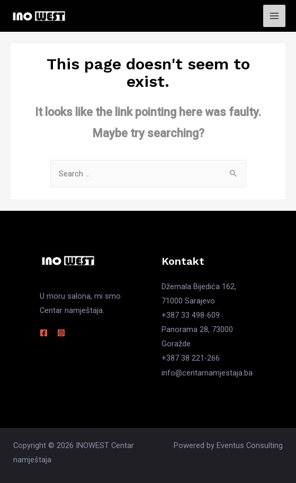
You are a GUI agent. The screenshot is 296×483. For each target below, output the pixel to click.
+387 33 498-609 (191, 315)
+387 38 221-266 (191, 358)
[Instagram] (61, 333)
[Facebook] (44, 333)
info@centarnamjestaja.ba (207, 373)
